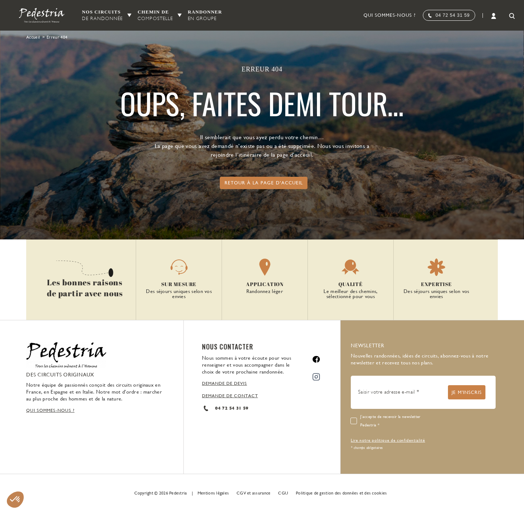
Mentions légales (213, 493)
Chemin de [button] (155, 15)
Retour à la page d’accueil (264, 182)
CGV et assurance (253, 493)
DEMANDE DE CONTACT (230, 395)
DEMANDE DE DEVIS (224, 383)
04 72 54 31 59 (453, 15)
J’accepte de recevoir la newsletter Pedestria (390, 420)
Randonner (205, 15)
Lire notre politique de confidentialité (388, 440)
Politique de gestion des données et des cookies (341, 493)
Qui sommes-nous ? (390, 15)
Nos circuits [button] (102, 15)
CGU (283, 493)
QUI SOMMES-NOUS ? (50, 410)
